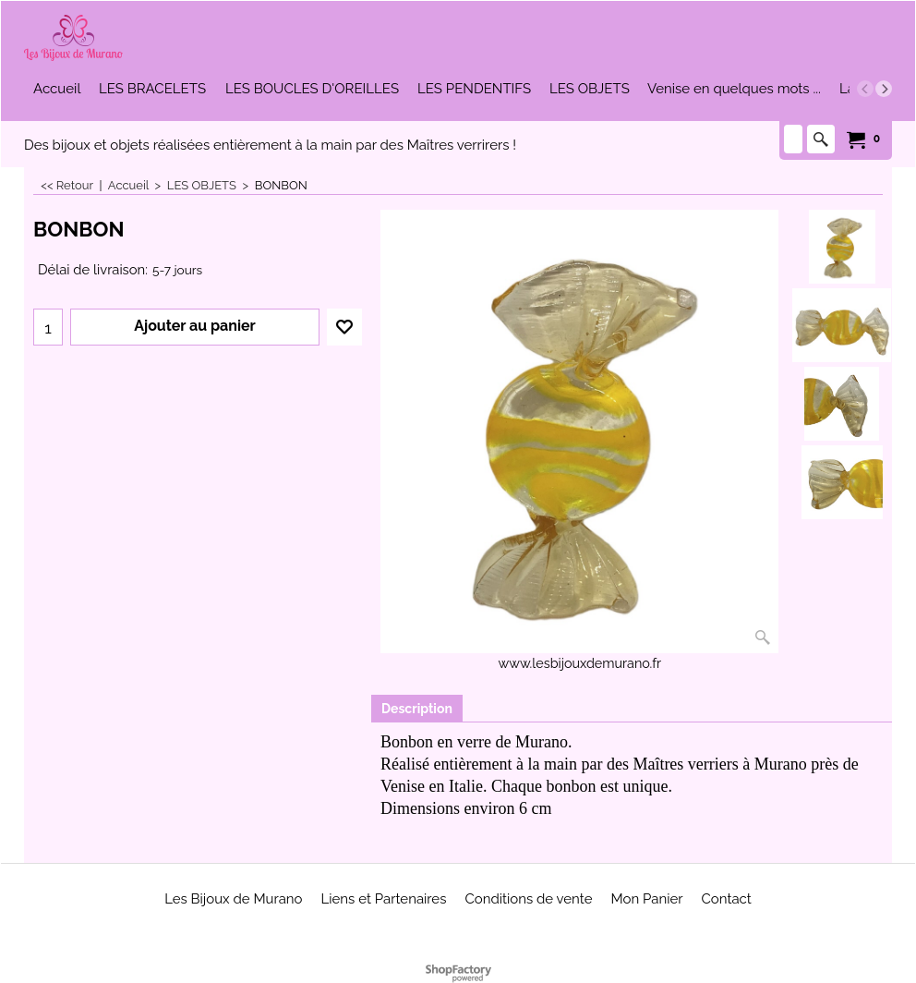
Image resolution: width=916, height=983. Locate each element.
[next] (883, 88)
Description (416, 708)
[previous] (865, 88)
